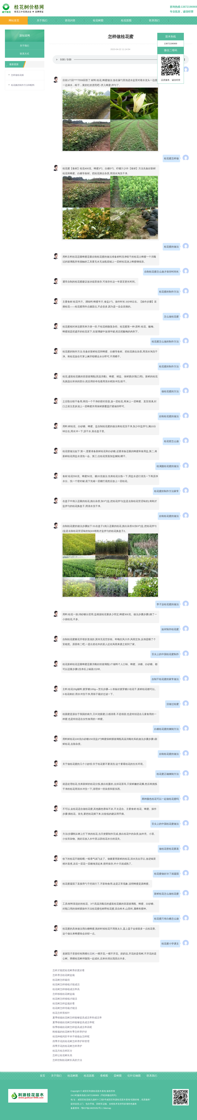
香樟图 (104, 1075)
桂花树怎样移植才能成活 (67, 984)
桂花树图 (98, 20)
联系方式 (23, 53)
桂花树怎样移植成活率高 (67, 989)
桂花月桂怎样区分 (63, 1050)
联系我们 (154, 20)
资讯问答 (70, 20)
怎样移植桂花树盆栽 (64, 994)
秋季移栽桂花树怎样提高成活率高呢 (74, 1027)
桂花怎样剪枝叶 (62, 1012)
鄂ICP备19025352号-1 (92, 1108)
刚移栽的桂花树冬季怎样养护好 (71, 1031)
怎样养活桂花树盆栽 (64, 975)
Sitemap (107, 1108)
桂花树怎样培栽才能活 (66, 1008)
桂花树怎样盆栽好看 (64, 1003)
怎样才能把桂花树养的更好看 (70, 970)
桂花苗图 (126, 20)
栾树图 (118, 1075)
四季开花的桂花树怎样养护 (68, 1046)
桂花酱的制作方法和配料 (22, 85)
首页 (42, 1075)
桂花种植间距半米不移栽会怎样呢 (72, 1036)
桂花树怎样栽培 (62, 979)
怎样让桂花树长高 (63, 1055)
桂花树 (91, 953)
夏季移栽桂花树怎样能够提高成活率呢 (75, 1022)
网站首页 (14, 20)
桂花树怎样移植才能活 (66, 998)
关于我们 (42, 20)
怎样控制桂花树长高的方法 (68, 1060)
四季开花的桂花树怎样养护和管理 (72, 1041)
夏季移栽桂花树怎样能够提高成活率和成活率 (79, 1017)
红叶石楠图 (134, 1075)
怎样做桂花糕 (17, 75)
